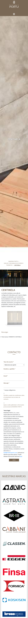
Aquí (21, 456)
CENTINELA (17, 265)
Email (5, 376)
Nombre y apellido (9, 369)
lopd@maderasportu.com (10, 452)
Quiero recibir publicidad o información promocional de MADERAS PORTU (14, 406)
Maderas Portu (13, 261)
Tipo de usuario (8, 362)
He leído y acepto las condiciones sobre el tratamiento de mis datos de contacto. (14, 397)
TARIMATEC (9, 265)
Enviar (14, 460)
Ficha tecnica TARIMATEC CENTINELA (11, 337)
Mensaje (6, 383)
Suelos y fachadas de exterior (13, 263)
